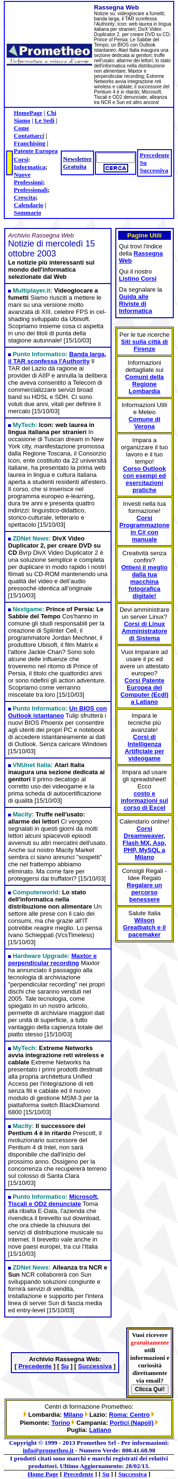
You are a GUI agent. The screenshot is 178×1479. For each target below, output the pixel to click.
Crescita (25, 197)
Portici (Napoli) (131, 1422)
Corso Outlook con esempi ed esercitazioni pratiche (144, 479)
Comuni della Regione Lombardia (144, 384)
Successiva (154, 170)
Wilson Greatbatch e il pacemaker (144, 927)
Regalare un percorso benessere (144, 892)
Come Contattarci (29, 131)
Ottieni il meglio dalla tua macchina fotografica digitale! (144, 581)
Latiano (100, 1429)
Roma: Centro (129, 1414)
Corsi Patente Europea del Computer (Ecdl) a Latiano (145, 691)
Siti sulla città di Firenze (144, 345)
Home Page (43, 1474)
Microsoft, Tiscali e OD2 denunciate (53, 1200)
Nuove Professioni (28, 178)
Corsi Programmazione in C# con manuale (144, 528)
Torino (60, 1422)
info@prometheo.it (48, 1450)
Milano (73, 1414)
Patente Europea (36, 150)
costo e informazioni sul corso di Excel (144, 800)
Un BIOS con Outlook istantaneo (57, 712)
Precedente (154, 155)
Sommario (27, 212)
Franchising (29, 143)
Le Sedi (45, 120)
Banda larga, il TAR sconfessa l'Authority (57, 358)
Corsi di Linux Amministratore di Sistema (144, 631)
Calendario (28, 205)
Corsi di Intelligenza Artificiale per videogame (144, 747)
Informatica (29, 167)
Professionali (30, 189)
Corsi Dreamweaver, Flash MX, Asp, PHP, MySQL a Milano (144, 843)
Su (143, 162)
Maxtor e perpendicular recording (52, 959)
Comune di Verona (144, 423)
